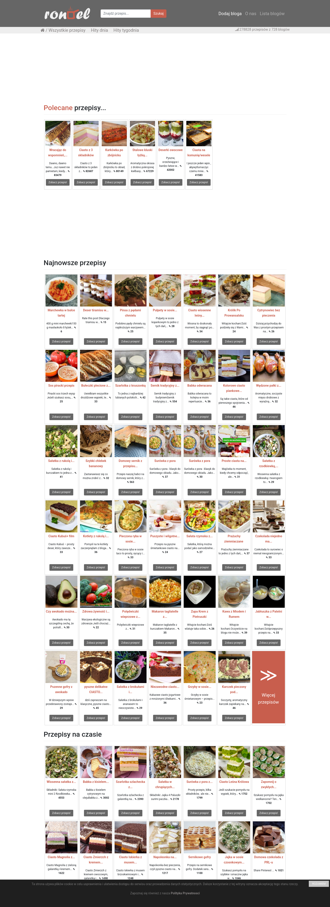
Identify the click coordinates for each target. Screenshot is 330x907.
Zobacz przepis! (58, 182)
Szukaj (159, 13)
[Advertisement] (165, 68)
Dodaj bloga (230, 13)
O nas (250, 13)
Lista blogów (272, 13)
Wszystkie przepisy (67, 30)
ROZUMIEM (319, 883)
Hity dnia (99, 30)
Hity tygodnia (126, 30)
